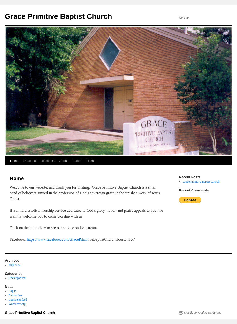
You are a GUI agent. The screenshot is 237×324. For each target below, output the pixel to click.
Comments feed (18, 299)
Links (90, 160)
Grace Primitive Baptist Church (58, 16)
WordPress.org (17, 304)
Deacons (29, 160)
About (63, 160)
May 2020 (15, 265)
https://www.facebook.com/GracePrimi (57, 239)
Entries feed (16, 295)
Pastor (77, 160)
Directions (48, 160)
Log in (12, 291)
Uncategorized (17, 278)
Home (14, 160)
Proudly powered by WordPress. (202, 312)
